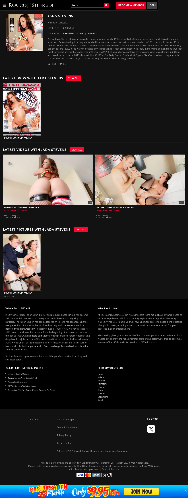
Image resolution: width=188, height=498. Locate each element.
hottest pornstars (31, 346)
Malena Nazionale (70, 346)
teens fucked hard (154, 314)
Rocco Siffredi (10, 210)
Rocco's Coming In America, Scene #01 (115, 208)
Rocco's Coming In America (18, 138)
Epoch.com (46, 466)
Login (152, 5)
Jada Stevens (22, 210)
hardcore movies (71, 325)
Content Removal (110, 469)
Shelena (23, 349)
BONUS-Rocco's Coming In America (80, 33)
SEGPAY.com (148, 466)
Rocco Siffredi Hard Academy (20, 328)
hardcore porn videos (39, 335)
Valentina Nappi (52, 346)
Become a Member (131, 5)
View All (73, 78)
